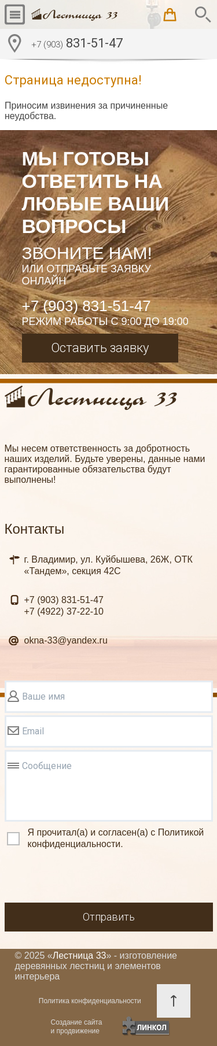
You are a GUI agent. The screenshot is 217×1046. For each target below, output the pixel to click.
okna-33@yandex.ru (66, 640)
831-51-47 (77, 44)
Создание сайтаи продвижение (76, 1026)
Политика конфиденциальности (90, 1001)
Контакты (35, 529)
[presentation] (93, 877)
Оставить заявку (100, 348)
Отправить (109, 917)
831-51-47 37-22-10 (64, 605)
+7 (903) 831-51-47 (86, 306)
